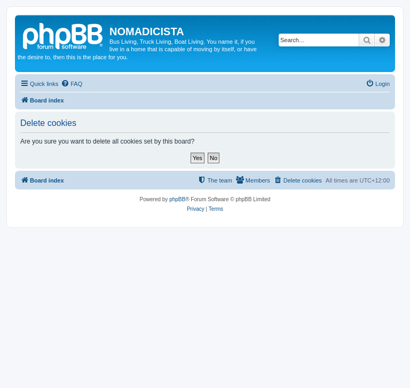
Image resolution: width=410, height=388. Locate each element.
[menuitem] (71, 83)
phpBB (177, 199)
